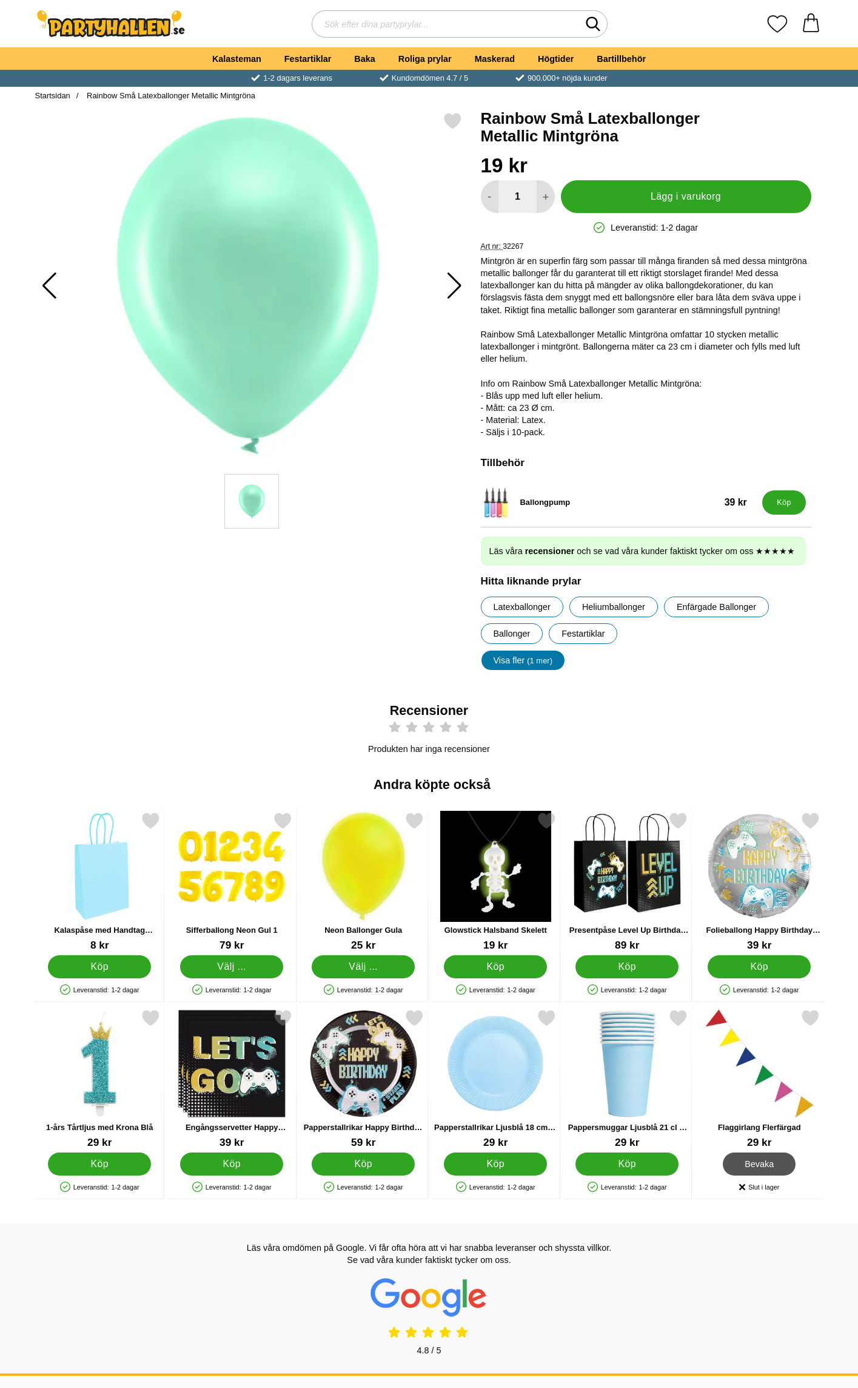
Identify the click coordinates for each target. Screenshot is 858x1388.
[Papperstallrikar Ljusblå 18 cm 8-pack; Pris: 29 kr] (495, 1079)
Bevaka (759, 1163)
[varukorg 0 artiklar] (811, 24)
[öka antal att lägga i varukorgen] (545, 196)
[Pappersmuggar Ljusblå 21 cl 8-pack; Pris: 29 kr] (627, 1079)
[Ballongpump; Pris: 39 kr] (619, 502)
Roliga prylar (425, 59)
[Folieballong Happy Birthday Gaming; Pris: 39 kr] (758, 881)
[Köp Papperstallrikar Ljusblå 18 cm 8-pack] (494, 1163)
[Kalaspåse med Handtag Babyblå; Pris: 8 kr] (99, 881)
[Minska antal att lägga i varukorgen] (489, 196)
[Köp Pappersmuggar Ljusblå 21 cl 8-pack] (627, 1163)
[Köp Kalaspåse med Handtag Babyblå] (99, 966)
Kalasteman (236, 59)
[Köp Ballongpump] (784, 502)
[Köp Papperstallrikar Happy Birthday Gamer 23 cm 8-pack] (363, 1163)
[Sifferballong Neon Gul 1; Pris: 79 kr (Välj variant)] (231, 881)
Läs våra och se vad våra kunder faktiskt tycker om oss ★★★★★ (642, 551)
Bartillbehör (621, 59)
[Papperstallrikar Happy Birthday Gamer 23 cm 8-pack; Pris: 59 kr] (363, 1079)
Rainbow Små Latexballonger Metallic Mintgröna (169, 95)
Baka (364, 59)
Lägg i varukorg (686, 196)
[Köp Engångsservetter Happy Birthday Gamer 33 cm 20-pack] (231, 1163)
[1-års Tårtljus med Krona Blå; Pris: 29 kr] (99, 1079)
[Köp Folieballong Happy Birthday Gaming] (758, 966)
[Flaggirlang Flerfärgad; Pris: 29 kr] (758, 1079)
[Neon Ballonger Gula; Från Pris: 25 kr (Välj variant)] (363, 881)
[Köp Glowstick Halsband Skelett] (494, 966)
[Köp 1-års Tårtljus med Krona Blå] (99, 1163)
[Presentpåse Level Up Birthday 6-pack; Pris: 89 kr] (627, 881)
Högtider (556, 59)
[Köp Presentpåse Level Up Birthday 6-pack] (627, 966)
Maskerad (495, 59)
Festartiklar (308, 59)
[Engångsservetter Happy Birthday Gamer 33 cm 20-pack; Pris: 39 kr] (231, 1079)
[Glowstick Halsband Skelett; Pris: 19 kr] (495, 881)
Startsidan (52, 95)
